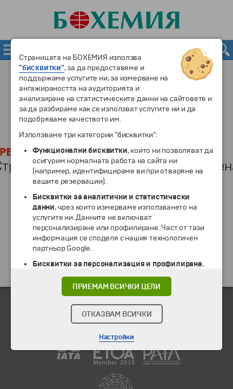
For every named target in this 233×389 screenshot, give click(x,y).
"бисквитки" (41, 67)
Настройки (116, 337)
